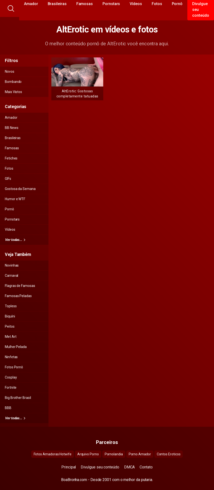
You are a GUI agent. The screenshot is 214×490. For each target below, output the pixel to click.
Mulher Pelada (16, 347)
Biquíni (10, 316)
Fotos (9, 168)
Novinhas (12, 265)
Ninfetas (11, 357)
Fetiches (11, 158)
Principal (68, 467)
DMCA (129, 467)
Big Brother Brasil (18, 398)
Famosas (12, 148)
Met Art (10, 337)
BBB (8, 408)
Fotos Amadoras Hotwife (52, 454)
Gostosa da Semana (20, 189)
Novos (9, 71)
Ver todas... (15, 240)
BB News (11, 128)
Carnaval (11, 275)
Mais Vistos (13, 92)
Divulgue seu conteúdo (100, 467)
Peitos (10, 326)
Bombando (13, 82)
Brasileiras (13, 138)
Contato (146, 467)
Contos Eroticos (169, 454)
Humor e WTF (15, 199)
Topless (10, 306)
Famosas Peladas (18, 296)
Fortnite (10, 387)
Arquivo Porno (88, 454)
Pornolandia (114, 454)
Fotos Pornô (14, 367)
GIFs (8, 179)
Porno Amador (140, 454)
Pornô (9, 209)
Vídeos (10, 229)
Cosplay (11, 377)
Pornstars (12, 219)
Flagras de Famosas (20, 286)
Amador (11, 117)
